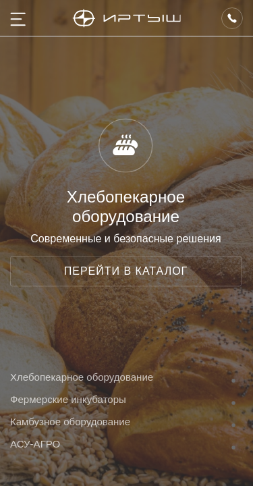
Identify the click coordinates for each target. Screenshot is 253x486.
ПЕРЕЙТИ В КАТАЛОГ (126, 271)
